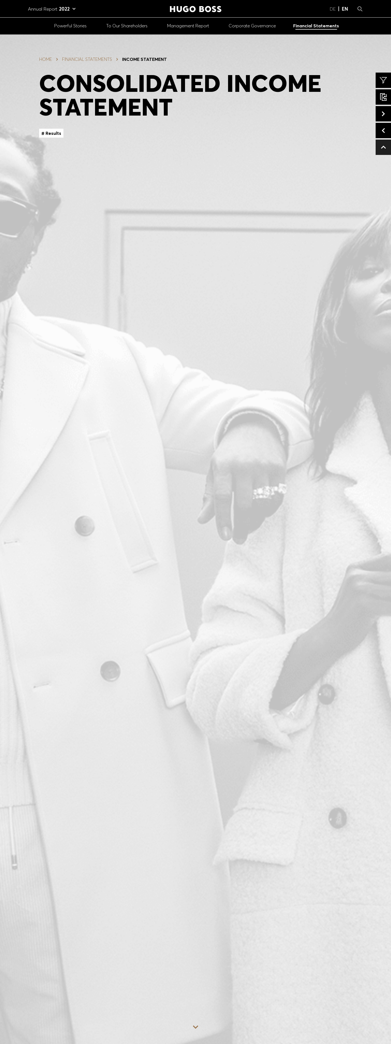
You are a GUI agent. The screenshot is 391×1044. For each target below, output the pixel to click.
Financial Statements (87, 59)
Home (45, 59)
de (333, 9)
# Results (51, 133)
